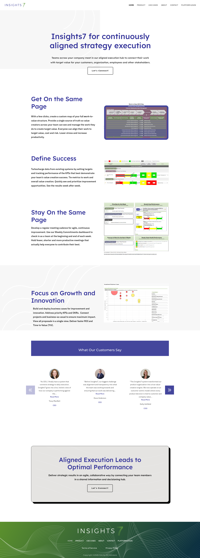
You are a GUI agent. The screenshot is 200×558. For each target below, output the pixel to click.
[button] (169, 390)
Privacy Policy (112, 548)
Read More (54, 397)
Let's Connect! (100, 71)
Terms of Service (89, 548)
